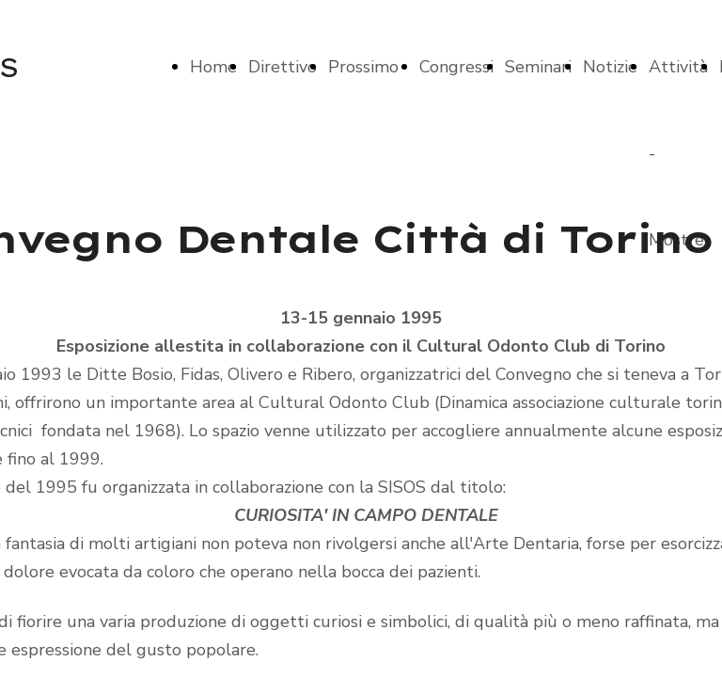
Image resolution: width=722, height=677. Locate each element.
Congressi (456, 66)
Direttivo (282, 66)
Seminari (538, 66)
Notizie (610, 66)
